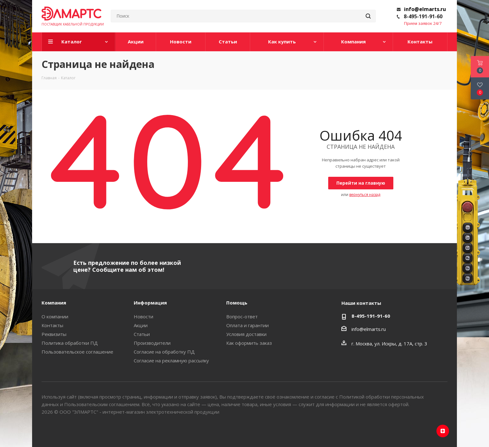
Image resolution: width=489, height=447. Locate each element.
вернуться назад (364, 194)
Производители (152, 343)
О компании (55, 316)
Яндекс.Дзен (442, 431)
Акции (141, 325)
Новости (143, 316)
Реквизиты (54, 334)
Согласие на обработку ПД (164, 352)
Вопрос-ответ (242, 316)
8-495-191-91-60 (423, 16)
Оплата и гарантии (247, 325)
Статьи (142, 334)
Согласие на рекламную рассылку (171, 360)
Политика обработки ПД (70, 343)
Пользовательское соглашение (77, 352)
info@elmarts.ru (425, 9)
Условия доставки (246, 334)
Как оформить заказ (249, 343)
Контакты (52, 325)
